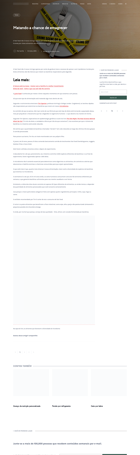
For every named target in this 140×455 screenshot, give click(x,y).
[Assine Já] (113, 98)
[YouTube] (117, 111)
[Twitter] (112, 111)
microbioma (63, 106)
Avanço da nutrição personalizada (26, 406)
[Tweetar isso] (20, 352)
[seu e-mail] (113, 92)
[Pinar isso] (29, 352)
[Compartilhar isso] (15, 352)
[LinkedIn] (123, 111)
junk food (17, 94)
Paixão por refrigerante (61, 406)
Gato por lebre (97, 406)
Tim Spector (42, 103)
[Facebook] (107, 111)
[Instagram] (101, 111)
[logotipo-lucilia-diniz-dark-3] (21, 4)
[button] (126, 4)
